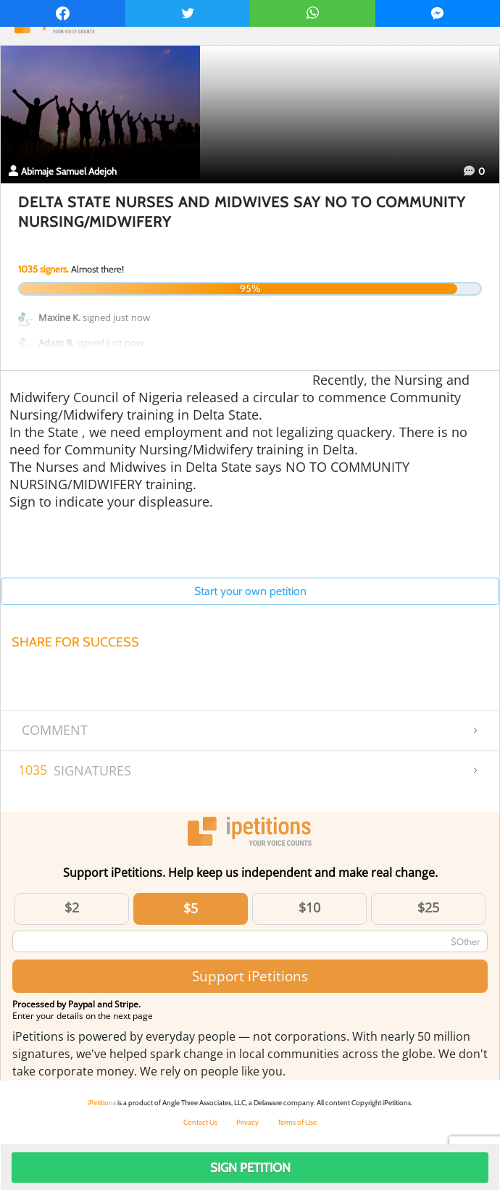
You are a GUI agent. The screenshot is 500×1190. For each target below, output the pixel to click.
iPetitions (102, 1102)
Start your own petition (250, 591)
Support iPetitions (250, 976)
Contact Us (200, 1122)
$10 (309, 907)
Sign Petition (250, 1167)
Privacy (247, 1122)
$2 (71, 907)
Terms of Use (297, 1122)
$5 (190, 908)
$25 (428, 907)
